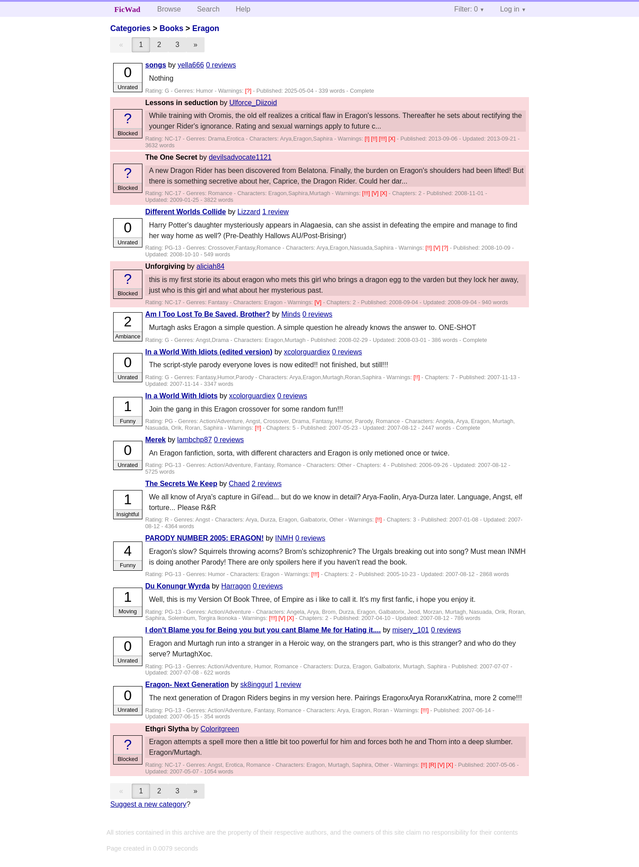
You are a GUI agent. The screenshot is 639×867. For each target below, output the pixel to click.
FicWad (127, 9)
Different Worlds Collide (185, 212)
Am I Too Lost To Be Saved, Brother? (207, 314)
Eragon (205, 28)
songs (155, 65)
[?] (249, 90)
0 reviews (221, 65)
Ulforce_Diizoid (253, 102)
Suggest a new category (148, 804)
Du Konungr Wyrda (177, 586)
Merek (155, 439)
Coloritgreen (220, 729)
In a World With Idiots (181, 396)
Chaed (239, 483)
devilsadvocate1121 (240, 157)
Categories (130, 28)
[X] (392, 138)
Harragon (236, 586)
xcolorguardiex (307, 352)
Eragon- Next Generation (187, 684)
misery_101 (410, 630)
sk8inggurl (257, 684)
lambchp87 (194, 439)
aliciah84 (211, 266)
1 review (275, 212)
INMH (284, 538)
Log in (510, 9)
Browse (169, 9)
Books (171, 28)
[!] (368, 138)
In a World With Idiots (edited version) (208, 352)
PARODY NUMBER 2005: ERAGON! (204, 538)
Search (208, 9)
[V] (375, 193)
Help (243, 9)
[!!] (375, 138)
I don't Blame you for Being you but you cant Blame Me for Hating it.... (263, 630)
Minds (290, 314)
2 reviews (267, 483)
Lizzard (248, 212)
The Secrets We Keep (181, 483)
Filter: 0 (466, 9)
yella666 (191, 65)
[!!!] (383, 138)
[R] (433, 764)
